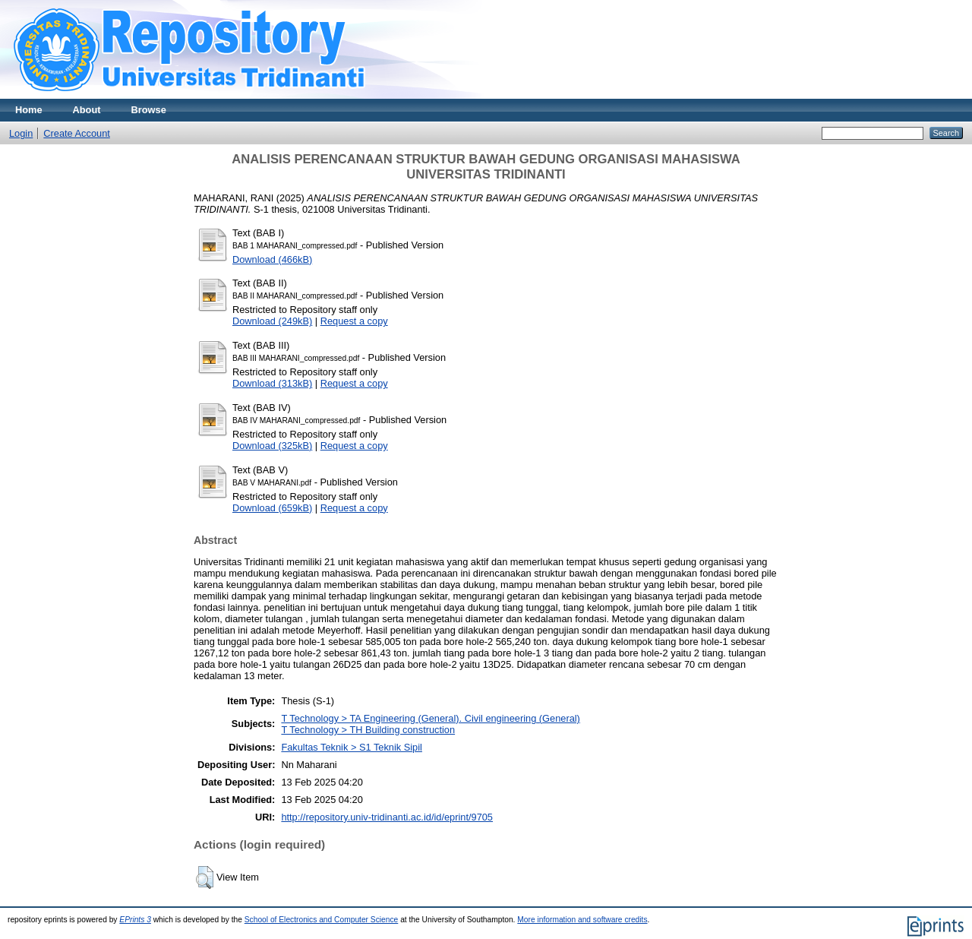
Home (29, 109)
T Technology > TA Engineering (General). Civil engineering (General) (430, 718)
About (87, 109)
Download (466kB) (272, 259)
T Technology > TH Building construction (368, 729)
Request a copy (354, 321)
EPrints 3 (135, 919)
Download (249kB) (272, 321)
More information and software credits (582, 919)
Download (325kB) (272, 445)
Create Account (76, 133)
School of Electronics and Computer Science (322, 919)
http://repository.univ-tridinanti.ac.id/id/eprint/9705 (387, 817)
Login (21, 133)
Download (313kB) (272, 383)
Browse (148, 109)
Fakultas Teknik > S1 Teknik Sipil (351, 747)
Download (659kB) (272, 508)
